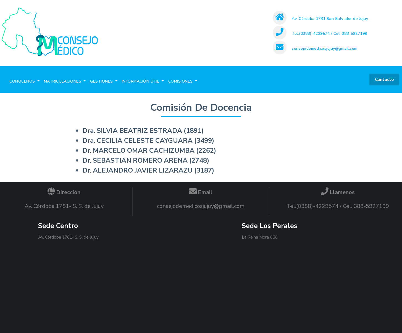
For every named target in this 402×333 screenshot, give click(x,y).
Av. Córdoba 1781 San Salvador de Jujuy (330, 18)
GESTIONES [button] (102, 81)
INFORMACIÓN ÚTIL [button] (141, 81)
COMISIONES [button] (181, 81)
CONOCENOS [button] (22, 81)
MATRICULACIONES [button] (63, 81)
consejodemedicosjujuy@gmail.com (325, 48)
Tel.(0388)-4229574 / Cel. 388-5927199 (329, 33)
